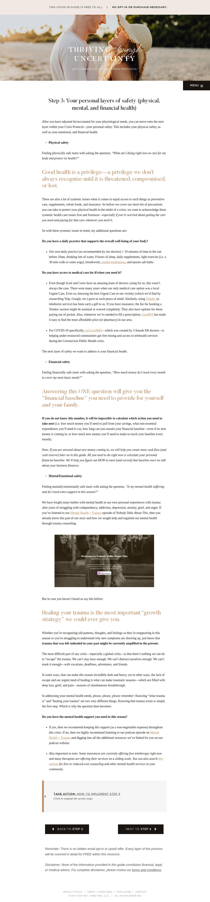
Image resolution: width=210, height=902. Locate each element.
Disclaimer (124, 892)
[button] (105, 796)
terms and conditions (146, 870)
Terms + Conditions (100, 892)
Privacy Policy (73, 892)
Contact (141, 892)
